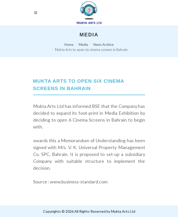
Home (68, 44)
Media (83, 44)
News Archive (103, 44)
